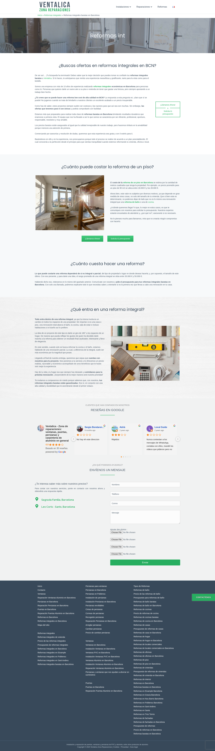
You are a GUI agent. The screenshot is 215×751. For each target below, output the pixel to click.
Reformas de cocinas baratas (146, 617)
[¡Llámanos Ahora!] (167, 105)
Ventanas (42, 594)
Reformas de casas (142, 625)
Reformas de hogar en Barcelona (148, 640)
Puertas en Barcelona (47, 609)
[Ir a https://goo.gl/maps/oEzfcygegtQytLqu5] (70, 506)
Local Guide (161, 427)
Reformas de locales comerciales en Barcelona (154, 648)
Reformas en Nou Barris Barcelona (148, 699)
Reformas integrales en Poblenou (52, 656)
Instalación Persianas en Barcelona (101, 602)
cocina (151, 202)
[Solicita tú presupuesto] (167, 112)
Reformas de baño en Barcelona (147, 605)
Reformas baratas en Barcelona (147, 687)
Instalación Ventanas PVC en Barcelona (103, 656)
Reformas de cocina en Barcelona (148, 621)
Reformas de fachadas (143, 718)
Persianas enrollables (95, 605)
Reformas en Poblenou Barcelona (148, 703)
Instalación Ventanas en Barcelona (100, 649)
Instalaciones (122, 7)
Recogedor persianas (95, 617)
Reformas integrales (52, 15)
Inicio (40, 15)
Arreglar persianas (93, 625)
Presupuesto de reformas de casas (148, 629)
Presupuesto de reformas (144, 726)
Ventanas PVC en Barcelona (98, 652)
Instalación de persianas (96, 598)
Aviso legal (134, 747)
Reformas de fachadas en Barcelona (149, 722)
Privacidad (124, 747)
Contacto (41, 590)
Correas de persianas (95, 613)
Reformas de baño (141, 590)
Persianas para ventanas (96, 586)
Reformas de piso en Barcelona (147, 664)
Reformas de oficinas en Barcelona (148, 656)
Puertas (89, 683)
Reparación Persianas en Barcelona (53, 605)
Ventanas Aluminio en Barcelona (99, 660)
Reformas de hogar (142, 636)
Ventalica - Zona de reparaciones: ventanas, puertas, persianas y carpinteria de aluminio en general (57, 433)
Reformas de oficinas (143, 652)
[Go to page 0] (121, 456)
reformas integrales (102, 86)
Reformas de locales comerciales (148, 644)
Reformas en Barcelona (48, 617)
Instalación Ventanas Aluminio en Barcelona (104, 664)
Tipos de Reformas (142, 586)
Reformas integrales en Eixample (52, 652)
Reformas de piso (141, 660)
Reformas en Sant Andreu (145, 706)
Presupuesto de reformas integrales (53, 645)
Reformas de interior (142, 679)
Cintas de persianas (94, 609)
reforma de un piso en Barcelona (138, 182)
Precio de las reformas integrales (52, 641)
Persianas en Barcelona (48, 602)
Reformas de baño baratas (145, 602)
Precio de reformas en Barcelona (148, 730)
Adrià (122, 427)
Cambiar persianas (94, 629)
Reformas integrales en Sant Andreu (53, 660)
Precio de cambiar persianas (98, 633)
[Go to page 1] (123, 456)
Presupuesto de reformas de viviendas (150, 671)
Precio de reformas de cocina (146, 613)
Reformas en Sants (142, 710)
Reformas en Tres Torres (144, 714)
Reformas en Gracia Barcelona (147, 695)
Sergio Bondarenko (95, 427)
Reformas (162, 7)
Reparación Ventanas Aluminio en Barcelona (57, 598)
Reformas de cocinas (143, 609)
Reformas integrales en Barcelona (52, 621)
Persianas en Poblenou (95, 594)
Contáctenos (203, 597)
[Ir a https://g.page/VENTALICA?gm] (70, 499)
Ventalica (48, 78)
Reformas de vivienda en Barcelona (149, 675)
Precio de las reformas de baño (147, 594)
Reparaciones (143, 7)
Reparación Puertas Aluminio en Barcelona (56, 613)
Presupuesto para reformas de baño (149, 598)
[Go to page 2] (125, 456)
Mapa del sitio (43, 625)
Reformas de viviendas (143, 668)
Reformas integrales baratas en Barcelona (55, 664)
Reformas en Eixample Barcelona (148, 691)
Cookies (116, 747)
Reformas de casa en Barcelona (147, 633)
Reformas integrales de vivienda (51, 637)
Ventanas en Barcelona (95, 645)
